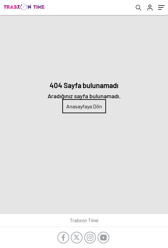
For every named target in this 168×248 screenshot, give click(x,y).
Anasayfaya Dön (84, 106)
